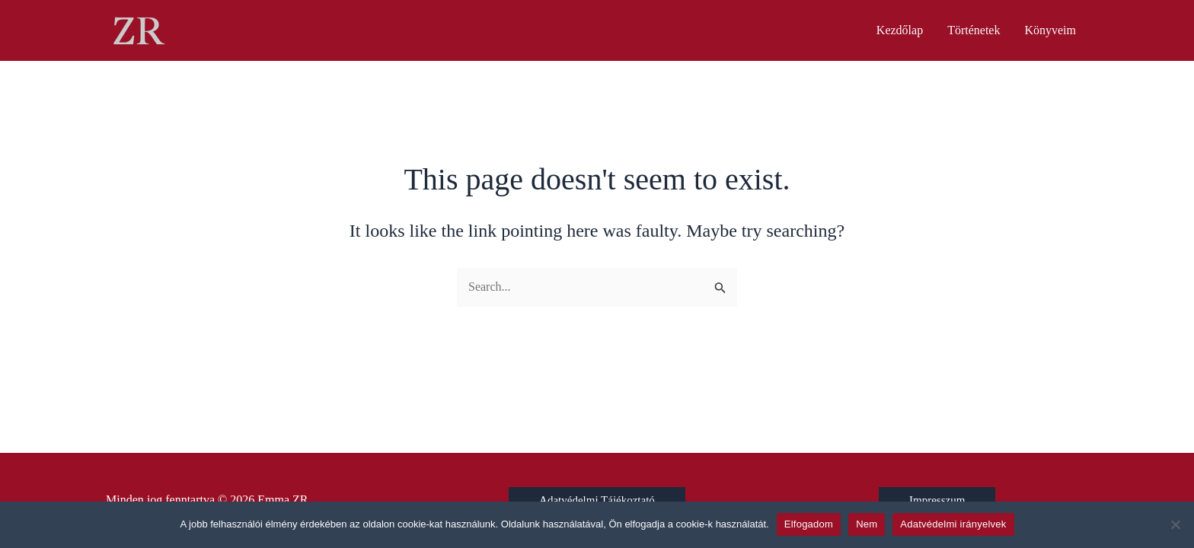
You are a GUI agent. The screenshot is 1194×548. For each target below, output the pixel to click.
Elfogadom (808, 524)
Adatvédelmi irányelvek (953, 524)
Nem (866, 524)
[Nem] (1175, 524)
